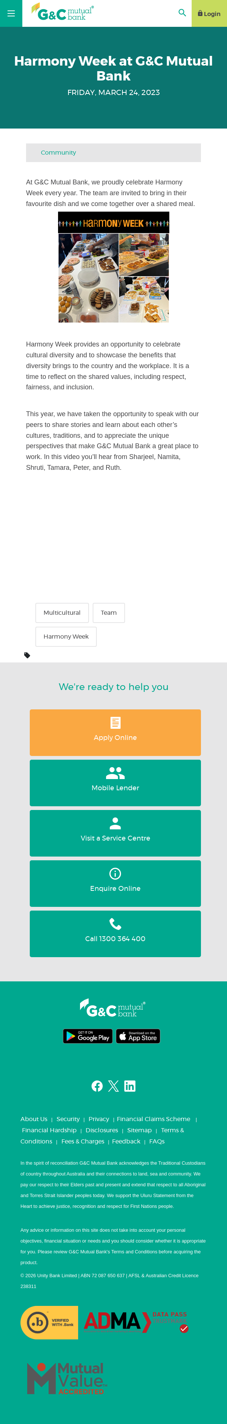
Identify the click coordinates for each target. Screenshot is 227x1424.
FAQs (156, 1142)
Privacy (99, 1119)
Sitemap (139, 1130)
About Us (33, 1119)
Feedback (126, 1142)
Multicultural (62, 613)
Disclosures (102, 1130)
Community (58, 153)
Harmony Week (66, 637)
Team (109, 613)
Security (68, 1119)
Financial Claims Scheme (153, 1119)
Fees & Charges (82, 1142)
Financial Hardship (49, 1130)
